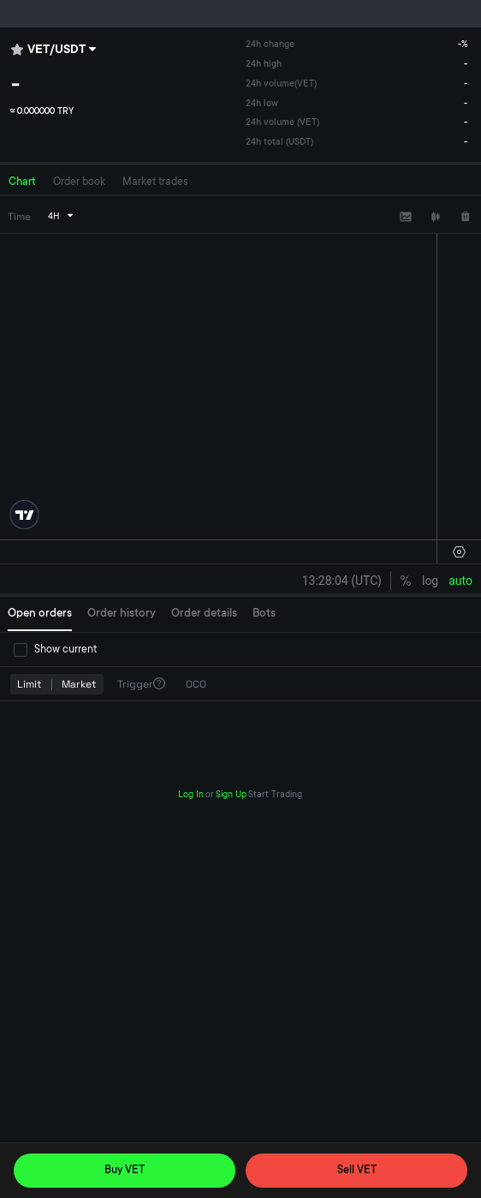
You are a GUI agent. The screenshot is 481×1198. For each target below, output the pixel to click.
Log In (191, 795)
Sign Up (231, 795)
